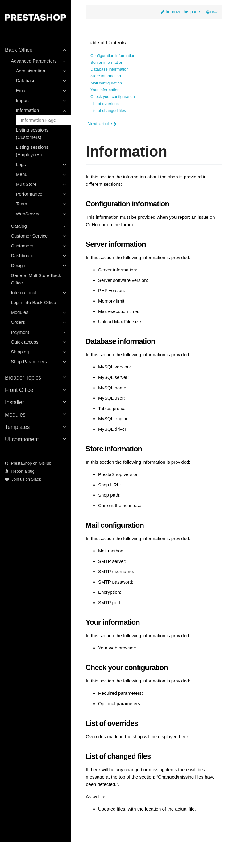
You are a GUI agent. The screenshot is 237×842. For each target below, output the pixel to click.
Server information (106, 62)
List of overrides (104, 104)
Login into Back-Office (33, 302)
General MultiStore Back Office (36, 279)
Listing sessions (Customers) (32, 133)
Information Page (38, 120)
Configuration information (112, 56)
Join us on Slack (23, 479)
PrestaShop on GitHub (28, 463)
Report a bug (20, 471)
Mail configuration (106, 83)
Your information (104, 90)
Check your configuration (112, 97)
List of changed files (108, 110)
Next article (102, 124)
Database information (109, 69)
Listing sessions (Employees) (32, 150)
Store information (105, 76)
